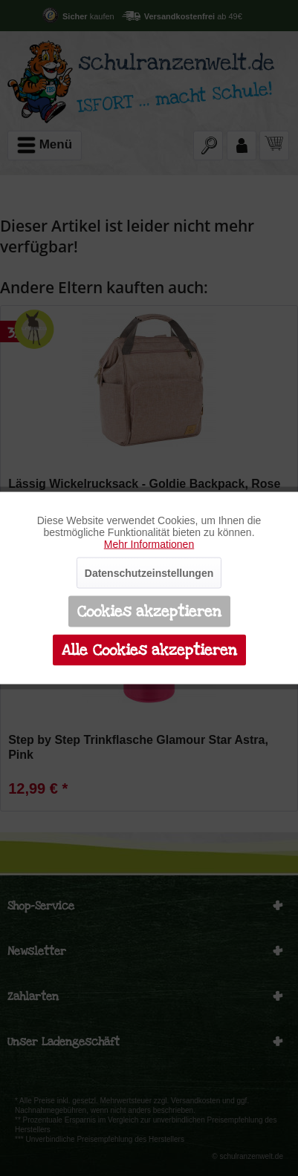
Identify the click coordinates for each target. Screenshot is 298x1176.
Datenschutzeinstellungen (149, 573)
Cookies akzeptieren (149, 611)
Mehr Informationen (149, 544)
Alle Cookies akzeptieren (149, 650)
